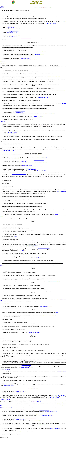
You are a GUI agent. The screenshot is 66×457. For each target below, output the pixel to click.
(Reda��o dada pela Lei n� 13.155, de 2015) (46, 306)
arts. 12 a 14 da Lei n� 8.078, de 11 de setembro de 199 (19, 174)
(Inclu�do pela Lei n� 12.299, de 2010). (51, 23)
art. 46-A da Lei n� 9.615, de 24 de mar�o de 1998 (48, 315)
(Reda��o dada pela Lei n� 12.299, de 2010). (43, 97)
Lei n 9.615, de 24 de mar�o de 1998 (55, 428)
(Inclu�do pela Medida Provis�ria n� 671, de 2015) (7, 128)
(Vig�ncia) (40, 154)
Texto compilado (2, 7)
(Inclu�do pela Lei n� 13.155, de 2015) (20, 111)
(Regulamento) (24, 250)
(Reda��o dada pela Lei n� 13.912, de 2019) (27, 367)
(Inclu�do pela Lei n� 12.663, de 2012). (41, 170)
